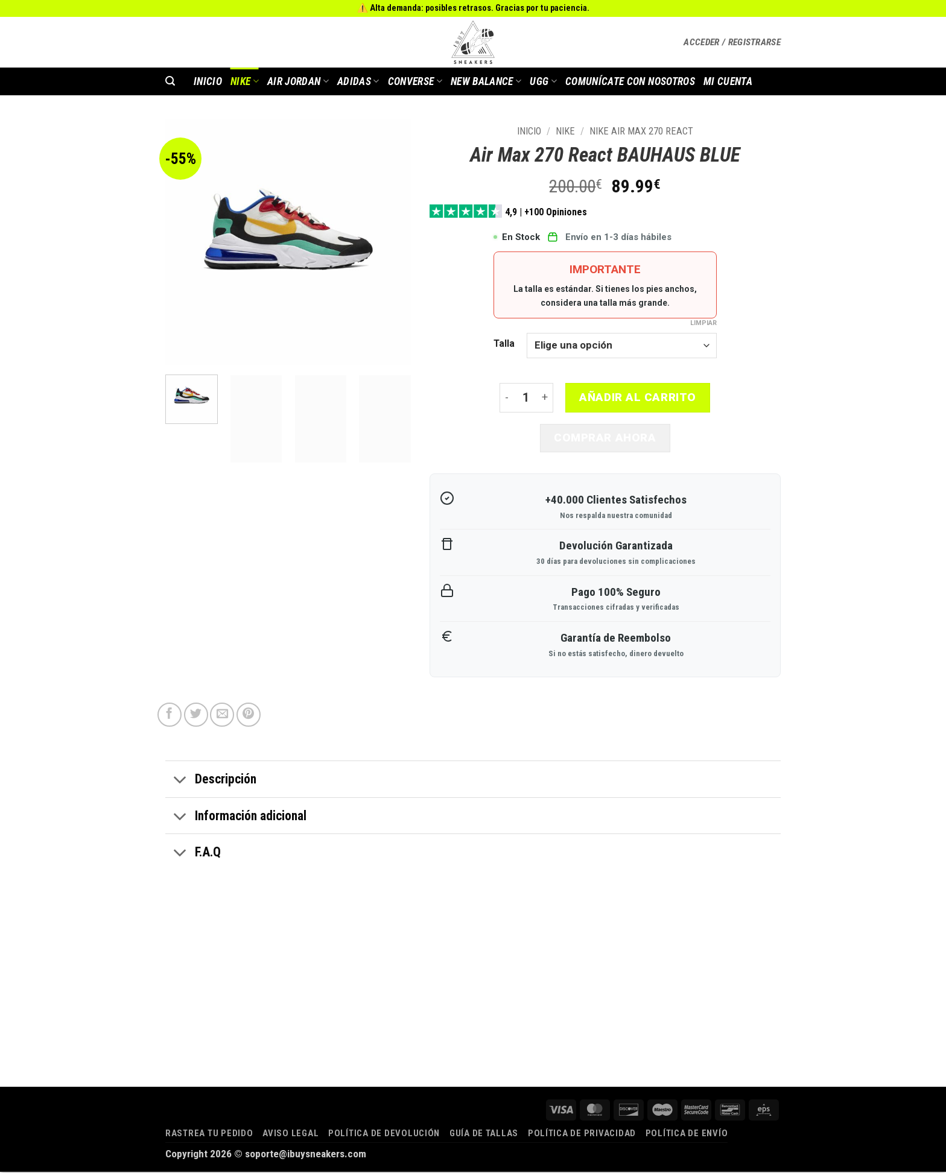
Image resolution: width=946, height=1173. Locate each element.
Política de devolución (384, 1134)
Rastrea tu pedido (209, 1134)
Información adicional (235, 818)
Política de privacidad (582, 1134)
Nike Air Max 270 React (641, 131)
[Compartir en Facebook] (169, 716)
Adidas (358, 81)
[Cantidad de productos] (526, 398)
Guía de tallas (483, 1134)
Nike (244, 81)
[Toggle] (179, 782)
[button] (732, 42)
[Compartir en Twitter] (196, 716)
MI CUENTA (727, 81)
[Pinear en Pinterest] (249, 716)
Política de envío (687, 1134)
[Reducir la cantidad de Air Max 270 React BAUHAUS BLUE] (507, 398)
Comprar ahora (605, 438)
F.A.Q (193, 855)
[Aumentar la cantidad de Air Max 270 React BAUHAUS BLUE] (546, 398)
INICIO (208, 81)
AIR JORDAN (298, 81)
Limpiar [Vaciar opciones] (703, 323)
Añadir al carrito (637, 397)
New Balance (486, 81)
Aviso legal (290, 1134)
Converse (415, 81)
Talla (504, 344)
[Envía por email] (222, 716)
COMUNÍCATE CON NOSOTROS (630, 81)
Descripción (210, 782)
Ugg (543, 81)
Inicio (529, 131)
